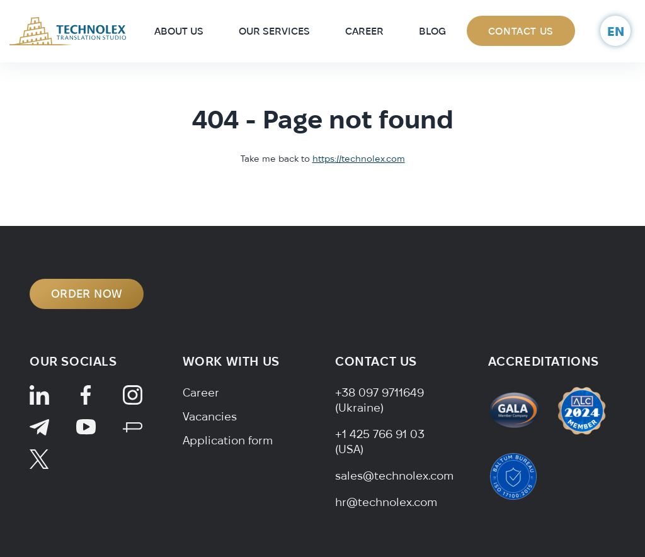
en (615, 31)
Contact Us (521, 31)
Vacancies (210, 416)
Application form (228, 440)
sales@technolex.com (394, 475)
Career (364, 31)
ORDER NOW (86, 293)
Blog (432, 31)
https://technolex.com (358, 159)
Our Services (274, 31)
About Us (178, 31)
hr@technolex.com (386, 502)
